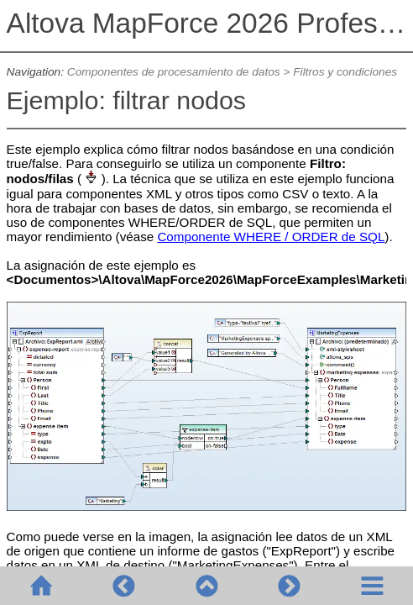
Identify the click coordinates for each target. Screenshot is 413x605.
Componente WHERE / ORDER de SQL (270, 236)
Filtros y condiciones (345, 72)
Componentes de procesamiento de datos (173, 72)
